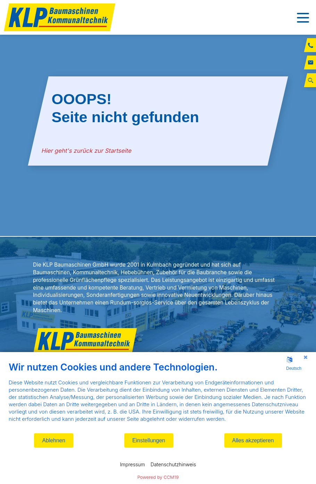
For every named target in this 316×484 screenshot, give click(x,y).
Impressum (132, 464)
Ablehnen (53, 440)
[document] (158, 397)
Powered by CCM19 (158, 477)
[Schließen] (305, 357)
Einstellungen (148, 440)
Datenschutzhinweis (173, 464)
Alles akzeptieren (253, 440)
